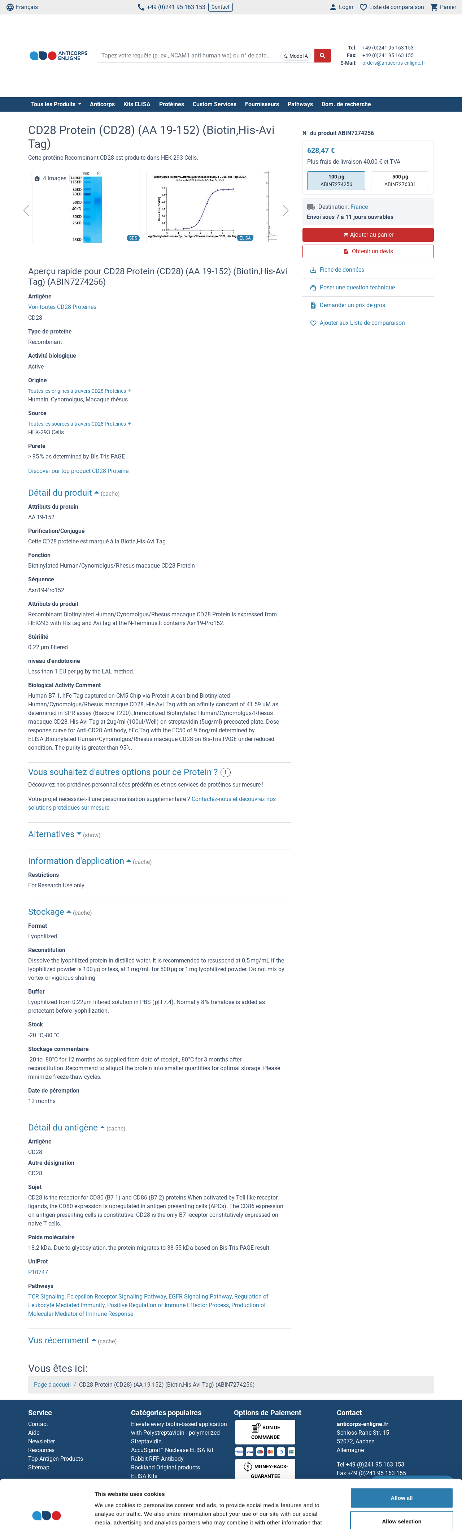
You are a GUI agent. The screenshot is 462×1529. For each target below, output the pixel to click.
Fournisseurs (262, 104)
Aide (33, 1432)
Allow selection (401, 1476)
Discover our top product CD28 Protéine (78, 471)
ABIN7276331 (400, 180)
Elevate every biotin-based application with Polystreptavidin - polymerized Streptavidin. (179, 1433)
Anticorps (102, 104)
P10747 (38, 1272)
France (359, 206)
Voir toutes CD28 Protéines (62, 306)
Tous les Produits (54, 104)
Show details (379, 1515)
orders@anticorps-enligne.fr (393, 63)
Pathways (300, 104)
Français (22, 7)
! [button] (225, 772)
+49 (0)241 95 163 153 (171, 7)
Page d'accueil (52, 1384)
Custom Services (214, 104)
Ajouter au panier (368, 234)
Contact (221, 7)
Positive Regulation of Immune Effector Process (168, 1305)
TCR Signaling (46, 1296)
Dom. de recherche (346, 104)
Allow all (402, 1452)
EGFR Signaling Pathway (200, 1296)
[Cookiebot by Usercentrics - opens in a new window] (46, 1514)
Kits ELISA (137, 104)
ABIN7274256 (336, 180)
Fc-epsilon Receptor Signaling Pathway (116, 1296)
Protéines (171, 104)
